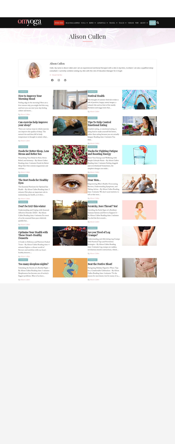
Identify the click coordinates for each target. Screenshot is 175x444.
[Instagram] (58, 87)
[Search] (158, 23)
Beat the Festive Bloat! (100, 264)
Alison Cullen (57, 71)
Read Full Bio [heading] (57, 82)
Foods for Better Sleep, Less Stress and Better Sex (33, 152)
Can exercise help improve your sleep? (33, 123)
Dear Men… (94, 180)
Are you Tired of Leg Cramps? (99, 234)
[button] (50, 82)
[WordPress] (65, 87)
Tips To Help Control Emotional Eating (99, 123)
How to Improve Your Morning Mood (30, 97)
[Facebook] (52, 87)
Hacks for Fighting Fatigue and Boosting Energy (103, 152)
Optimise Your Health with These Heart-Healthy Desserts (33, 235)
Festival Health (96, 95)
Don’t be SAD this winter (32, 206)
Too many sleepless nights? (33, 264)
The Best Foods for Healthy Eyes (33, 181)
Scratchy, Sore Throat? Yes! (102, 206)
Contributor (23, 92)
